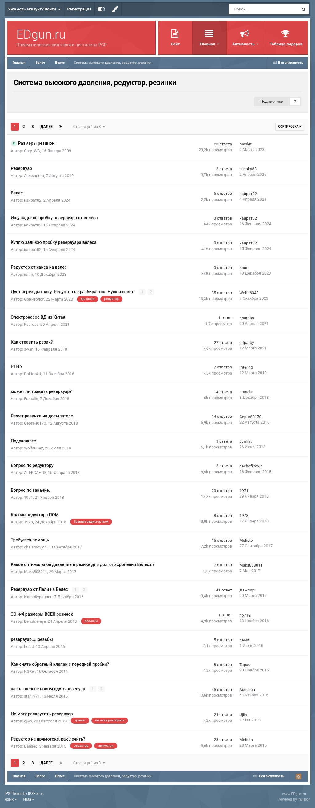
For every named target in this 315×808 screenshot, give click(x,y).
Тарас (244, 664)
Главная (208, 44)
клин (28, 274)
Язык (11, 799)
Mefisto (246, 540)
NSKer (29, 671)
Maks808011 (35, 571)
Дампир (246, 589)
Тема (28, 799)
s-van (29, 349)
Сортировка (289, 126)
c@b (28, 720)
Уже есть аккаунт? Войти (34, 9)
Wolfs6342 (248, 292)
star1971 (32, 696)
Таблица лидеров (286, 44)
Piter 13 (246, 367)
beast (29, 646)
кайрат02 (33, 200)
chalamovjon (35, 546)
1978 (28, 522)
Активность (244, 44)
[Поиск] (245, 9)
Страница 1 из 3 (89, 127)
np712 (244, 615)
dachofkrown (251, 466)
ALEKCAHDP (35, 472)
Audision (247, 689)
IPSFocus (35, 793)
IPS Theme (13, 793)
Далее (47, 127)
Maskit (245, 144)
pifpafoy (246, 342)
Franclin (31, 398)
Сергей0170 (35, 423)
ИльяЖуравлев (38, 596)
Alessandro (34, 175)
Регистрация (79, 9)
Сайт (175, 44)
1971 (28, 497)
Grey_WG (32, 150)
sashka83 (248, 169)
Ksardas (31, 324)
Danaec (31, 746)
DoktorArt (32, 373)
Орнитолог (34, 299)
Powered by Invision (294, 799)
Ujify (243, 714)
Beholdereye (35, 621)
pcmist (245, 441)
